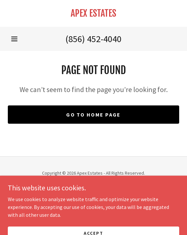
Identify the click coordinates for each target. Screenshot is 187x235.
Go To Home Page (93, 114)
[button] (14, 38)
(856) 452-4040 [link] (93, 39)
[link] (93, 13)
